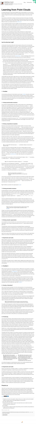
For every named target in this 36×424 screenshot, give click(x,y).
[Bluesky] (18, 422)
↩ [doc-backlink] (13, 401)
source (20, 184)
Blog (25, 2)
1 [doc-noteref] (20, 55)
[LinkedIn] (20, 422)
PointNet (24, 94)
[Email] (14, 422)
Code (2, 396)
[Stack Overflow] (22, 422)
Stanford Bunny (17, 55)
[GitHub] (16, 422)
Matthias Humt (9, 2)
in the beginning (14, 271)
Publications (29, 2)
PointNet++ (20, 282)
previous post (19, 21)
